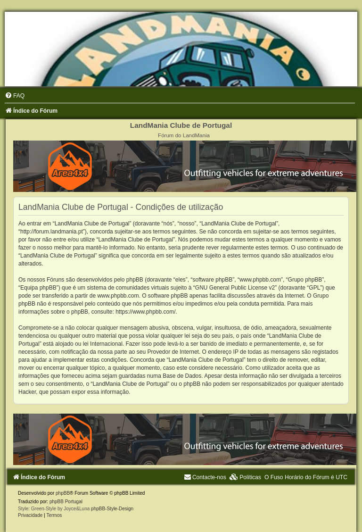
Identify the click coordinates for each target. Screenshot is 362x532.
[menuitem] (15, 95)
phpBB (63, 493)
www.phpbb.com (118, 295)
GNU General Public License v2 (235, 287)
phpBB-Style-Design (112, 508)
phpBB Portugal (65, 501)
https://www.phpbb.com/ (145, 311)
